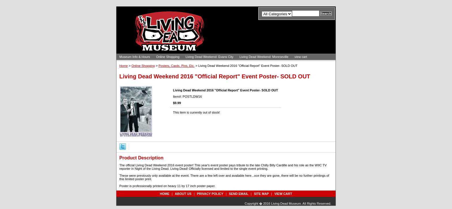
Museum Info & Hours (134, 57)
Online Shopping (167, 57)
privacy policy (210, 193)
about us (183, 193)
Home (123, 65)
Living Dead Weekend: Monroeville (264, 57)
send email (238, 193)
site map (261, 193)
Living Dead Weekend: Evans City (209, 57)
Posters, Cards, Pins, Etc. (177, 65)
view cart (301, 57)
